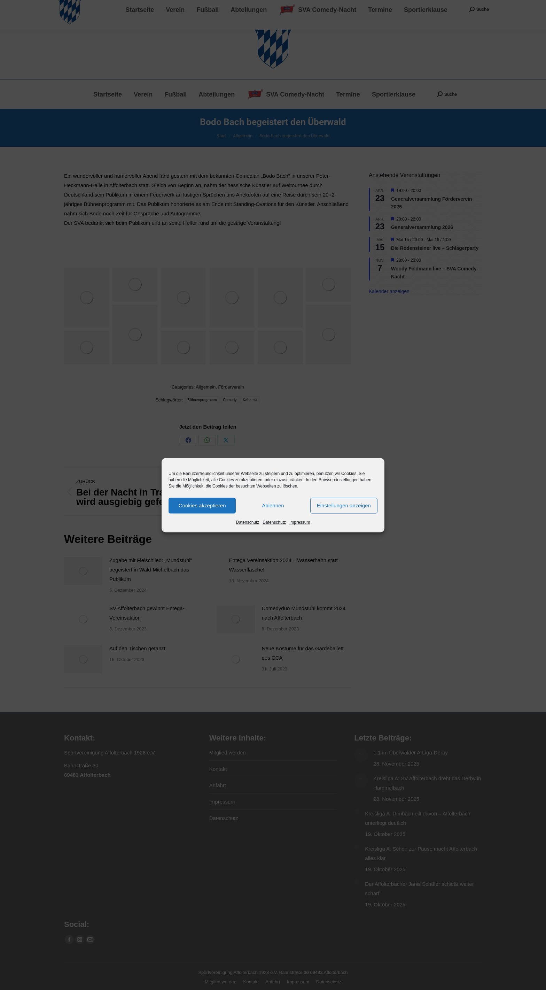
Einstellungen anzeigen (344, 505)
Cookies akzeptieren (202, 505)
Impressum (299, 522)
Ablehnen (273, 505)
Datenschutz (247, 522)
